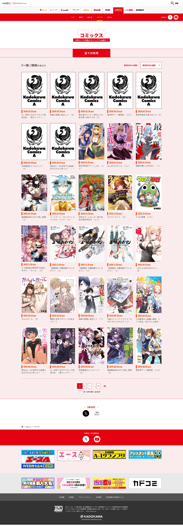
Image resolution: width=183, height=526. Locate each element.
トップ (67, 17)
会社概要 (56, 497)
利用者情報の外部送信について (118, 497)
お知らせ (115, 17)
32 (96, 386)
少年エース (28, 426)
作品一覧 (88, 17)
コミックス (101, 17)
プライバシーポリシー (83, 497)
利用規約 (67, 497)
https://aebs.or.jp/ (91, 511)
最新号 (77, 17)
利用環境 (99, 497)
